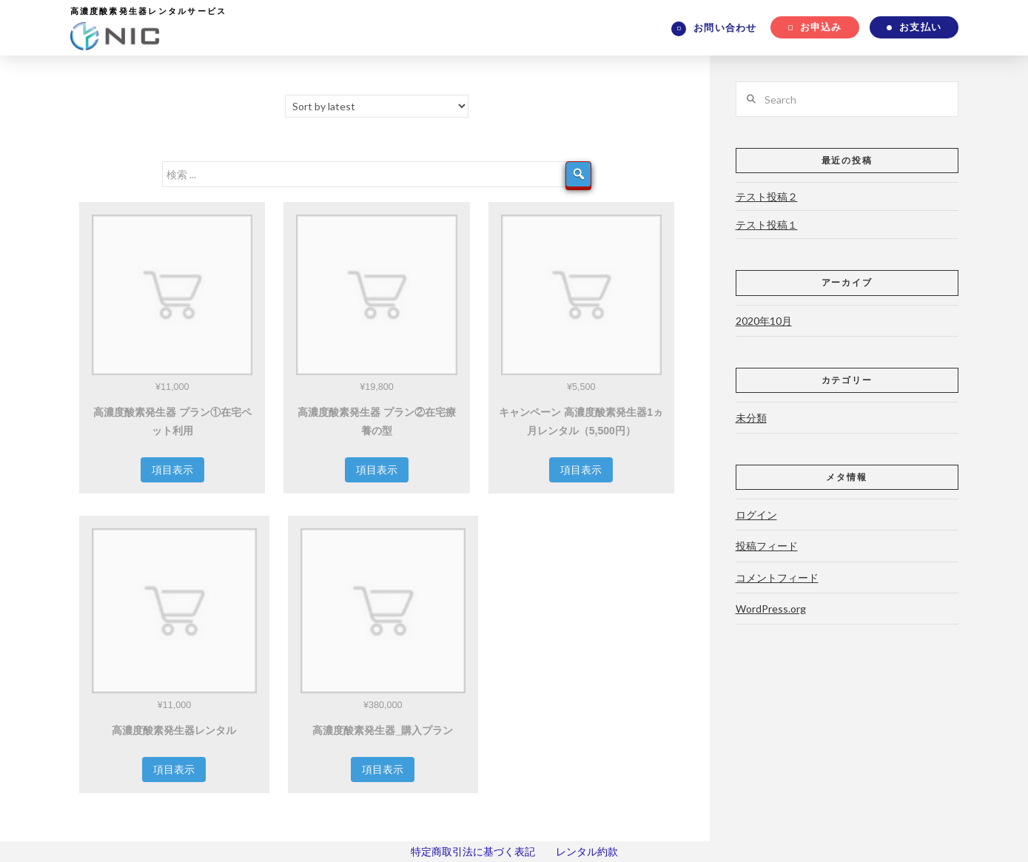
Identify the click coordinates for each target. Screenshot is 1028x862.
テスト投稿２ (767, 196)
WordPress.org (771, 608)
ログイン (756, 514)
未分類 (751, 417)
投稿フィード (767, 545)
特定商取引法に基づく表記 (473, 851)
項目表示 (172, 470)
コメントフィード (777, 577)
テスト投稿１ (767, 224)
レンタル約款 (587, 851)
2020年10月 (764, 320)
